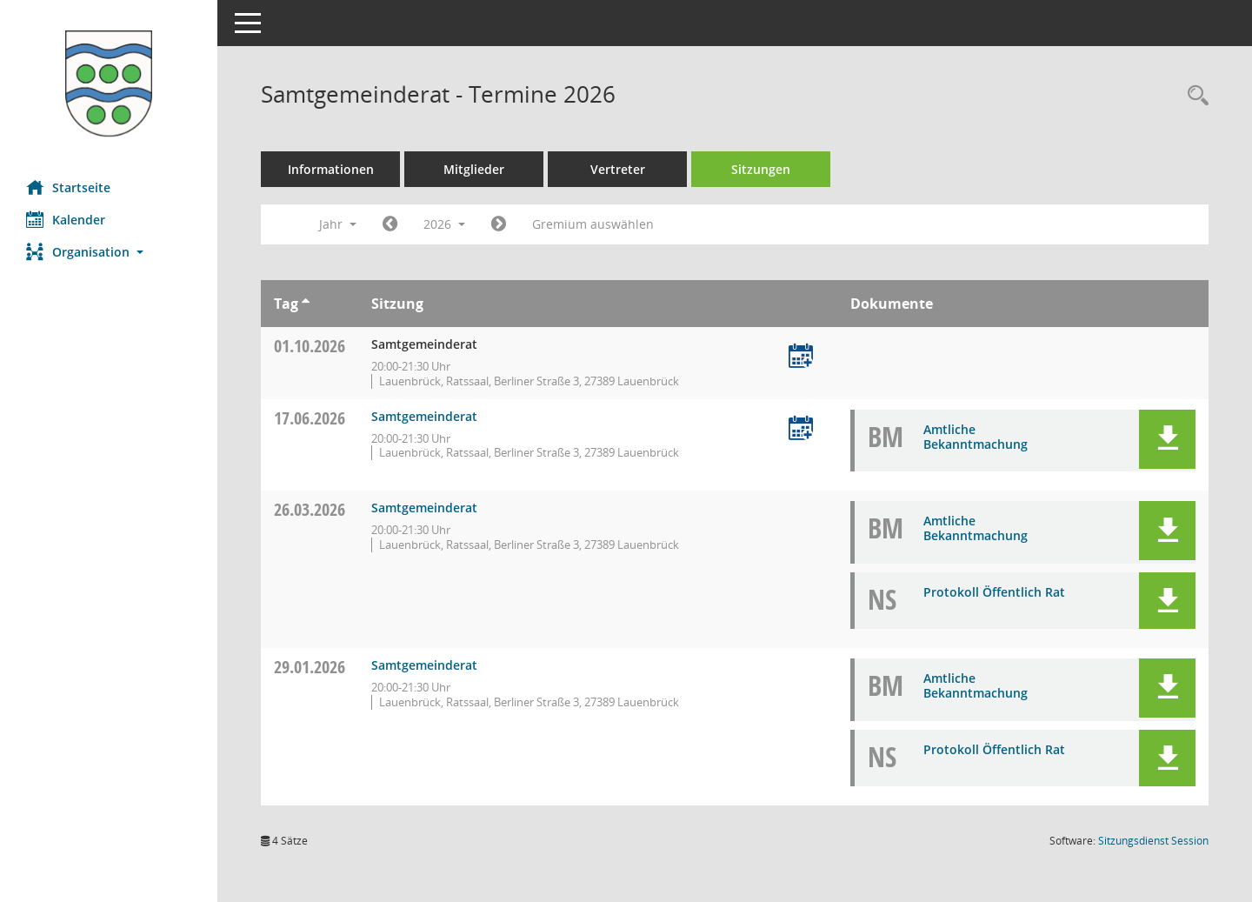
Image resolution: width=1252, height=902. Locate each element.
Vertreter (617, 169)
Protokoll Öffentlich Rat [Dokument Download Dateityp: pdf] (994, 592)
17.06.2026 (309, 418)
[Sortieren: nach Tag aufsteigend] (306, 303)
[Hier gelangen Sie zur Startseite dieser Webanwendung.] (108, 83)
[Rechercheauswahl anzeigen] (1194, 96)
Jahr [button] (337, 224)
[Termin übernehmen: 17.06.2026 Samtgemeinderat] (800, 429)
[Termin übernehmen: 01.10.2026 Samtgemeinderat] (800, 357)
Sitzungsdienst (1153, 840)
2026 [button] (444, 224)
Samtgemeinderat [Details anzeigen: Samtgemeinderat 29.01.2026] (424, 665)
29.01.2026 (309, 666)
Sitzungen (760, 169)
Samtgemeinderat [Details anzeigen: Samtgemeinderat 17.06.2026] (424, 416)
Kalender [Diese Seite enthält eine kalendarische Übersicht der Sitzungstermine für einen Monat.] (65, 219)
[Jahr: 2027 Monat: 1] (498, 224)
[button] (108, 252)
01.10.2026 (309, 345)
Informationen (331, 169)
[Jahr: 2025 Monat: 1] (390, 224)
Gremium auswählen (593, 224)
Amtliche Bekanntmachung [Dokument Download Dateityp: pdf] (975, 436)
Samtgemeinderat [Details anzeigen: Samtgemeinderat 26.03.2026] (424, 507)
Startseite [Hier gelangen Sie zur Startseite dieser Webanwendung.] (68, 187)
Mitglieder (473, 169)
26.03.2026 (309, 509)
